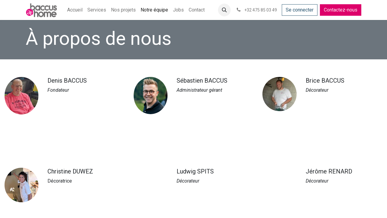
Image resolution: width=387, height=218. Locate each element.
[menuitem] (75, 10)
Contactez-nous (340, 10)
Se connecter (300, 10)
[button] (224, 10)
